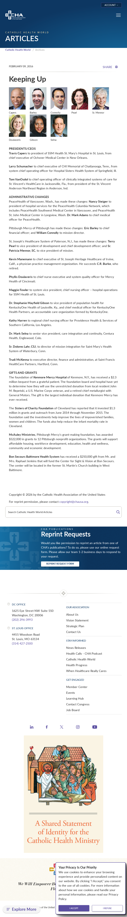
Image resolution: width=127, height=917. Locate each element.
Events (70, 693)
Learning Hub (75, 698)
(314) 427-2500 (22, 643)
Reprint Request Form (60, 563)
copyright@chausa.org (73, 502)
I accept (74, 908)
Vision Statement (77, 620)
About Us (72, 614)
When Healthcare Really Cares (86, 671)
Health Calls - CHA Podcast (84, 653)
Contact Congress (77, 704)
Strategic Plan (75, 626)
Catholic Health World (18, 49)
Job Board (73, 710)
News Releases (76, 648)
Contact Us (73, 632)
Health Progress (76, 665)
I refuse (107, 908)
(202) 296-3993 (22, 620)
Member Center (76, 687)
